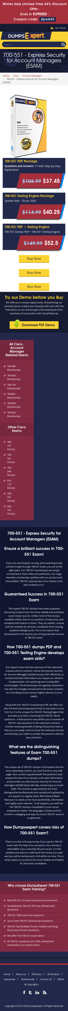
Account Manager (32, 75)
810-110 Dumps (9, 484)
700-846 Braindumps (13, 368)
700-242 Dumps (9, 458)
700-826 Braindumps (13, 377)
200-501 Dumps (9, 497)
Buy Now (34, 258)
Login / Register (60, 28)
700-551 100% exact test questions (25, 915)
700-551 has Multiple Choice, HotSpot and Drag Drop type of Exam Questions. (32, 928)
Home (6, 75)
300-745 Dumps (9, 445)
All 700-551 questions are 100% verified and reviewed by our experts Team (30, 943)
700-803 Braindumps (13, 405)
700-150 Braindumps (13, 386)
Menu (61, 35)
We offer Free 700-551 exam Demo (25, 935)
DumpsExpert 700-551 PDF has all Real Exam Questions (31, 907)
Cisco (16, 75)
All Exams (37, 974)
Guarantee (9, 979)
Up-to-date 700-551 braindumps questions (30, 920)
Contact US (46, 979)
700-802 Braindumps (13, 414)
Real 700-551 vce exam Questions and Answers (32, 900)
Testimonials (27, 979)
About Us (21, 974)
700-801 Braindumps (13, 395)
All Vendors (53, 974)
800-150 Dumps (9, 510)
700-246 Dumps (9, 471)
